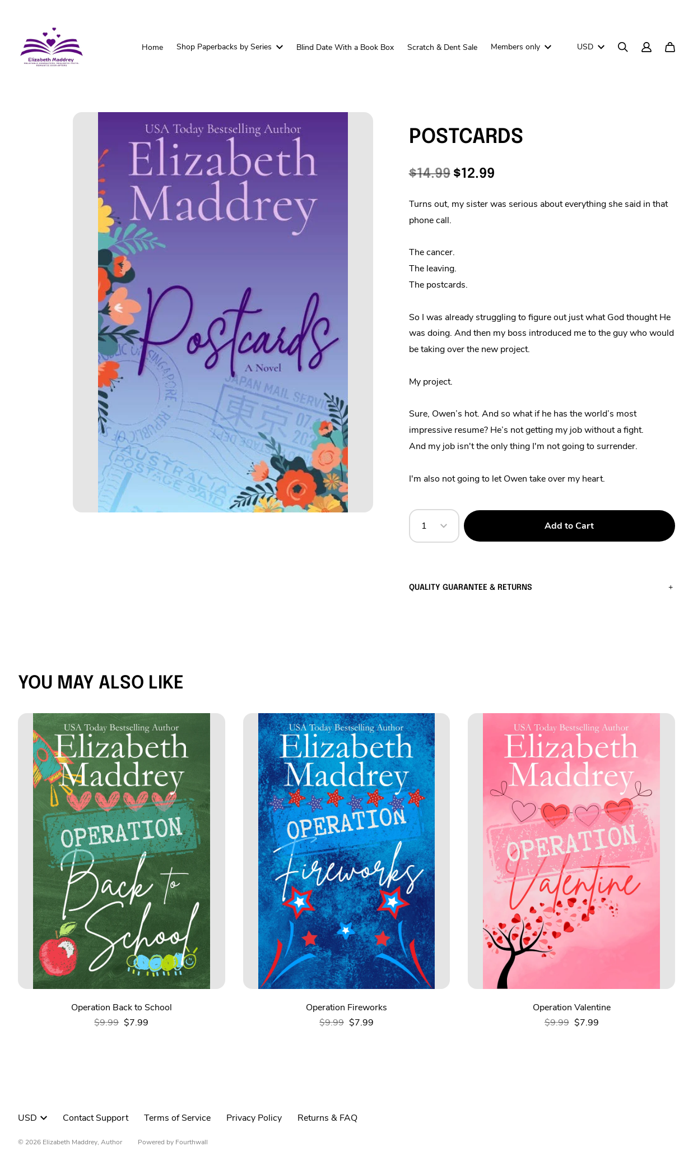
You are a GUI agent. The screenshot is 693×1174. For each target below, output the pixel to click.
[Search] (623, 47)
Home (152, 47)
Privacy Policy (254, 1118)
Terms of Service (177, 1118)
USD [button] (32, 1118)
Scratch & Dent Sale (442, 47)
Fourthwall (191, 1142)
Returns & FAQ (327, 1118)
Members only (521, 46)
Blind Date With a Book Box (345, 47)
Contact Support (95, 1118)
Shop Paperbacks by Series (229, 46)
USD (590, 46)
